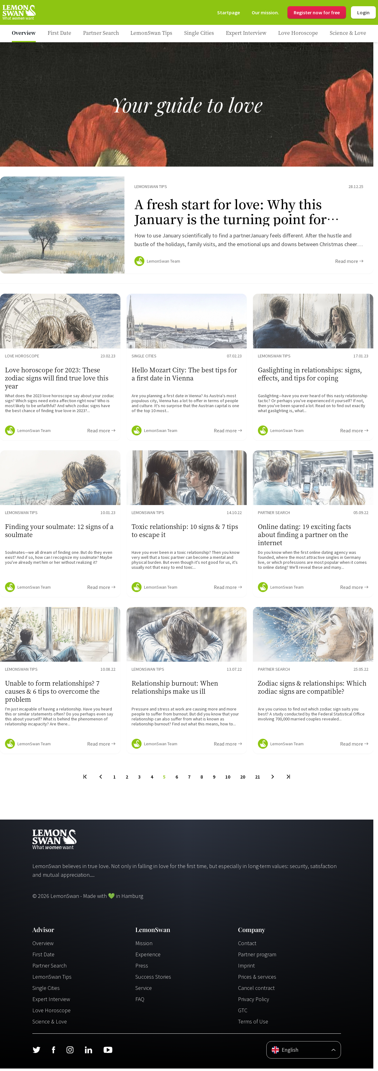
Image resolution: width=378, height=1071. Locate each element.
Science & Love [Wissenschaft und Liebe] (49, 1023)
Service (143, 990)
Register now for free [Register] (317, 12)
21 (257, 779)
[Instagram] (69, 1052)
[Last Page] (288, 779)
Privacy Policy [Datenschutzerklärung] (253, 1001)
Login (363, 12)
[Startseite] (18, 12)
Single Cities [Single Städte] (46, 990)
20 (242, 779)
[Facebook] (53, 1052)
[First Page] (85, 779)
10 (227, 779)
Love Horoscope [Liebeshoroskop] (51, 1012)
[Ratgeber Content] (186, 226)
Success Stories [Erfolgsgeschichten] (153, 979)
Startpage (228, 12)
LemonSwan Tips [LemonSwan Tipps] (52, 979)
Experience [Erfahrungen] (148, 956)
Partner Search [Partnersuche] (49, 968)
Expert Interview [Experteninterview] (51, 1001)
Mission (143, 945)
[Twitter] (36, 1052)
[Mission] (265, 12)
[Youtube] (108, 1052)
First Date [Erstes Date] (43, 956)
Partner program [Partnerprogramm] (257, 956)
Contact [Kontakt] (247, 945)
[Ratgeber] (24, 33)
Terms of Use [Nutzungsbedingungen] (253, 1023)
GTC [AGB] (242, 1012)
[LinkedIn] (88, 1052)
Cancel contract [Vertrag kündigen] (256, 990)
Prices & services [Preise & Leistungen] (257, 979)
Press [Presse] (141, 968)
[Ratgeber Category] (59, 33)
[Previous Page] (100, 779)
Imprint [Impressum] (246, 968)
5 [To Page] (164, 779)
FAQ (139, 1001)
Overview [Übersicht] (43, 945)
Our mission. (265, 12)
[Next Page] (272, 779)
